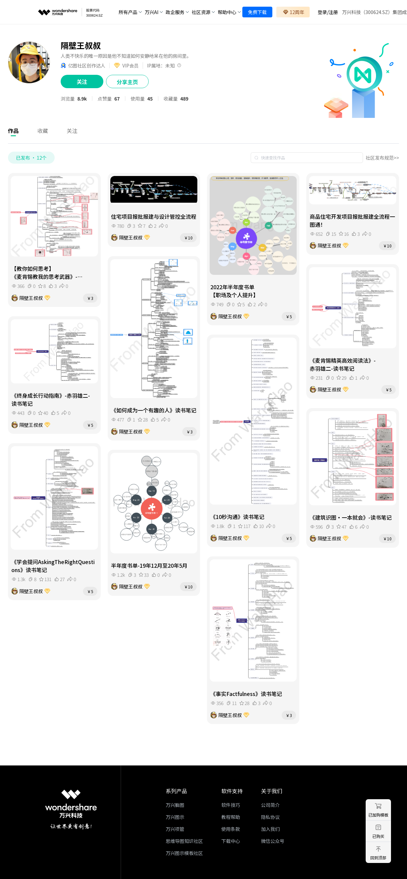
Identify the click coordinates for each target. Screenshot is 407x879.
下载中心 (230, 841)
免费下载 (257, 12)
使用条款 (230, 829)
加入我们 (270, 829)
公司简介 (270, 805)
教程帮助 (230, 817)
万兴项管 (175, 829)
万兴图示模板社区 (184, 853)
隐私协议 (270, 817)
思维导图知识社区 (184, 841)
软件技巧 (230, 805)
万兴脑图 (175, 805)
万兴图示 (175, 817)
